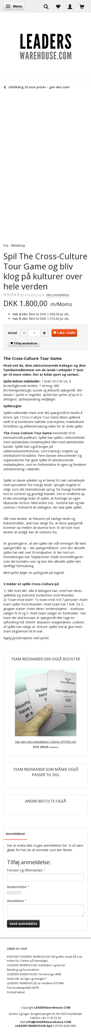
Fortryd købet (16, 992)
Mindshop (18, 245)
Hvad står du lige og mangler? (26, 979)
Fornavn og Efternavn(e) (24, 870)
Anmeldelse (15, 901)
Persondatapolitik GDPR (23, 988)
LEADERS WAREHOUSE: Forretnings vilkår (34, 974)
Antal (13, 333)
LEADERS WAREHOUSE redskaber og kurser (36, 965)
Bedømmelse (17, 887)
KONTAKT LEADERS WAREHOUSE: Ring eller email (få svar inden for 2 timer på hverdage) (44, 959)
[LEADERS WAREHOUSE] (45, 46)
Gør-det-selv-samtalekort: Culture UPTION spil (45, 742)
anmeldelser (32, 295)
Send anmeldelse (23, 923)
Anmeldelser (15, 834)
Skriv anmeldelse (57, 295)
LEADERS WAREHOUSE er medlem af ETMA (35, 983)
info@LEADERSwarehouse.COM (48, 1022)
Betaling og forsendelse (23, 970)
